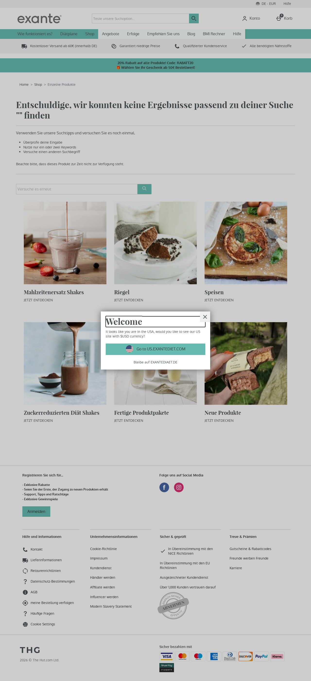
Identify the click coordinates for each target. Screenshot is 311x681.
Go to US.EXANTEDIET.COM (160, 349)
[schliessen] (205, 316)
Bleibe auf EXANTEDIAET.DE (155, 362)
